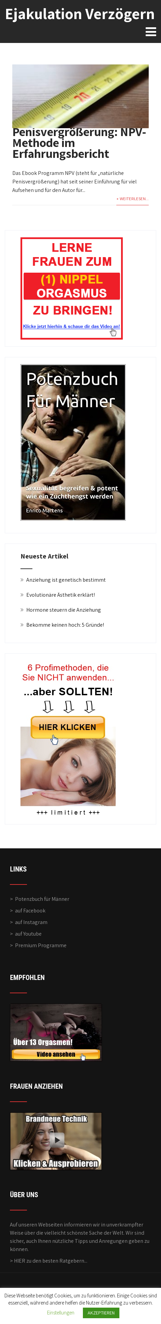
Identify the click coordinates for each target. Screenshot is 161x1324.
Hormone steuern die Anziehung (63, 609)
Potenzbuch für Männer (42, 899)
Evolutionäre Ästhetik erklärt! (60, 594)
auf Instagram (31, 922)
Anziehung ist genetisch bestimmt (66, 579)
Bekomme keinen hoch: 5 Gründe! (65, 624)
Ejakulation (80, 13)
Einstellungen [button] (60, 1312)
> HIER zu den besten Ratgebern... (48, 1260)
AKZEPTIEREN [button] (101, 1313)
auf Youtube (28, 933)
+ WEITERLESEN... (132, 199)
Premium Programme (41, 945)
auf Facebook (30, 910)
